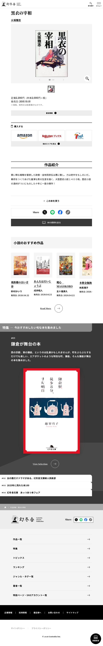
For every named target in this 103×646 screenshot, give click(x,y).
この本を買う (53, 200)
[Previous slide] (39, 80)
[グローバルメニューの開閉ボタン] (99, 4)
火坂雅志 (16, 20)
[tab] (46, 478)
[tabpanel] (51, 395)
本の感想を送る (54, 222)
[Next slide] (63, 80)
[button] (51, 89)
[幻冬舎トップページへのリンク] (11, 4)
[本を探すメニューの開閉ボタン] (91, 4)
